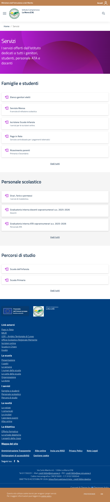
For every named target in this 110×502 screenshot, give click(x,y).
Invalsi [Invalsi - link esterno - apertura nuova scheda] (4, 350)
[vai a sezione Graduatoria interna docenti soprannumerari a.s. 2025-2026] (55, 211)
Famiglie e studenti (10, 390)
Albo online (6, 421)
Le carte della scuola (11, 373)
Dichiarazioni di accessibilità (15, 455)
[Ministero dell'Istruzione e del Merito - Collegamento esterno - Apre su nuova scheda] (17, 2)
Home (6, 26)
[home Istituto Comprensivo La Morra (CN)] (24, 14)
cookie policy (46, 496)
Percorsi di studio (9, 397)
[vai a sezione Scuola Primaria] (55, 280)
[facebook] (14, 461)
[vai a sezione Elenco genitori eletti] (55, 97)
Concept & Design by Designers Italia (90, 487)
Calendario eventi (9, 418)
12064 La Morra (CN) (64, 470)
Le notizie (6, 407)
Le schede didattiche (11, 435)
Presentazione (8, 360)
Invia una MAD (57, 450)
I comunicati (7, 411)
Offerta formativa (9, 431)
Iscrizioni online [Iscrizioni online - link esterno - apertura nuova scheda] (8, 343)
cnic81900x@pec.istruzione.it (78, 473)
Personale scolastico (11, 394)
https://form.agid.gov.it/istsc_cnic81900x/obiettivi (70, 479)
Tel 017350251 (25, 473)
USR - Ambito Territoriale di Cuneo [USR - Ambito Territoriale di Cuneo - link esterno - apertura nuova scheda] (17, 336)
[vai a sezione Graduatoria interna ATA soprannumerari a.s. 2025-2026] (55, 225)
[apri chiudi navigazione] (4, 13)
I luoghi (4, 363)
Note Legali (92, 450)
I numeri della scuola (11, 370)
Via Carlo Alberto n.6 (45, 470)
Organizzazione (8, 377)
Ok (102, 494)
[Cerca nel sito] (103, 14)
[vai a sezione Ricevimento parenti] (55, 151)
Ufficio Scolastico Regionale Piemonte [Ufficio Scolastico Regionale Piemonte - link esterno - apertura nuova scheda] (19, 339)
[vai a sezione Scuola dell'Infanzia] (55, 269)
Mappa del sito (9, 444)
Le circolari (6, 414)
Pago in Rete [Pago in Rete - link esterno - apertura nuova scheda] (7, 329)
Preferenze (89, 494)
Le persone (6, 367)
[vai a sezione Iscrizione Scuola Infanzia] (55, 123)
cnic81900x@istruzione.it (49, 473)
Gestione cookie (41, 455)
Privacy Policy (75, 450)
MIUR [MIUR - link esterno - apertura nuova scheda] (4, 333)
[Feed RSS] (18, 461)
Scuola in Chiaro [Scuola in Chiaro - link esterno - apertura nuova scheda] (9, 346)
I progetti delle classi (11, 438)
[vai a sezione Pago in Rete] (55, 137)
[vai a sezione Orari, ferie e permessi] (55, 197)
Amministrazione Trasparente (16, 450)
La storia (5, 380)
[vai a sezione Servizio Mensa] (55, 109)
